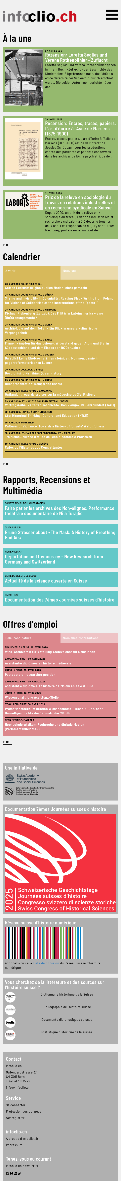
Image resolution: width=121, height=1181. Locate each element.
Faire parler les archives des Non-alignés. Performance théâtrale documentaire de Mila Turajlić (59, 510)
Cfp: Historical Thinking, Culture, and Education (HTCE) (46, 415)
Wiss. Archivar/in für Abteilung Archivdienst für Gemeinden (50, 651)
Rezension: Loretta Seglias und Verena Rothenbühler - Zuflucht (76, 57)
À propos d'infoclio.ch (22, 1138)
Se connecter (15, 1105)
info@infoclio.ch (18, 1087)
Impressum (14, 1145)
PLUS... (7, 245)
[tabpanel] (60, 368)
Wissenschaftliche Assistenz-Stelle (32, 697)
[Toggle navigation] (112, 15)
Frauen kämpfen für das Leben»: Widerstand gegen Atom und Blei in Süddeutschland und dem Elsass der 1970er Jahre (57, 345)
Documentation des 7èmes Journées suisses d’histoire (59, 599)
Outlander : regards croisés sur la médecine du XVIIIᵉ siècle (50, 394)
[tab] (31, 273)
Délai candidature (18, 638)
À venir (10, 270)
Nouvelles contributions (81, 638)
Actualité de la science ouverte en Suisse (46, 581)
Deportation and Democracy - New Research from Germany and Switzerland (54, 559)
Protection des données (23, 1111)
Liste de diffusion (46, 963)
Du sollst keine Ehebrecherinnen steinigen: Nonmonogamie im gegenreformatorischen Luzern (52, 360)
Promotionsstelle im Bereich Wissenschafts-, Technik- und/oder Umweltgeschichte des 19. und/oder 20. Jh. (54, 710)
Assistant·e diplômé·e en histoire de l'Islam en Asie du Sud (49, 686)
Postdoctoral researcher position (30, 674)
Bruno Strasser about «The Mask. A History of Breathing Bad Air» (60, 534)
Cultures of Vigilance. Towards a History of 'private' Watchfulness (55, 426)
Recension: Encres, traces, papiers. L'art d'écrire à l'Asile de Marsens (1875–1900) (80, 128)
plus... (7, 464)
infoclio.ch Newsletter (22, 1165)
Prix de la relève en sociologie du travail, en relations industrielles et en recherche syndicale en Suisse (80, 202)
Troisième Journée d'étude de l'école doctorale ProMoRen (48, 436)
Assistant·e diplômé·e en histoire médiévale (38, 663)
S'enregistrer (15, 1117)
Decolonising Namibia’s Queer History (33, 373)
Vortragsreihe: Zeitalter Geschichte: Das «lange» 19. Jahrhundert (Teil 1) (60, 405)
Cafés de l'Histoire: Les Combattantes (34, 447)
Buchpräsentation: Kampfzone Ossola (33, 383)
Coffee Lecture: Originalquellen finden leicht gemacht (46, 287)
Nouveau (69, 270)
